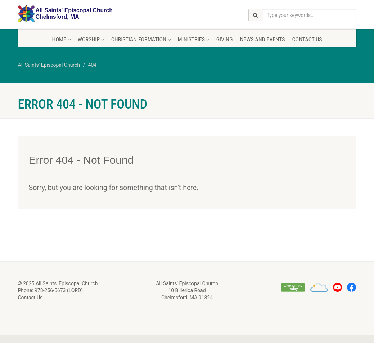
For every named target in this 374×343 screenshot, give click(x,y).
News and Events (262, 39)
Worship (91, 39)
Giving (224, 39)
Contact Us (307, 39)
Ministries (193, 39)
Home (61, 39)
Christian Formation (141, 39)
